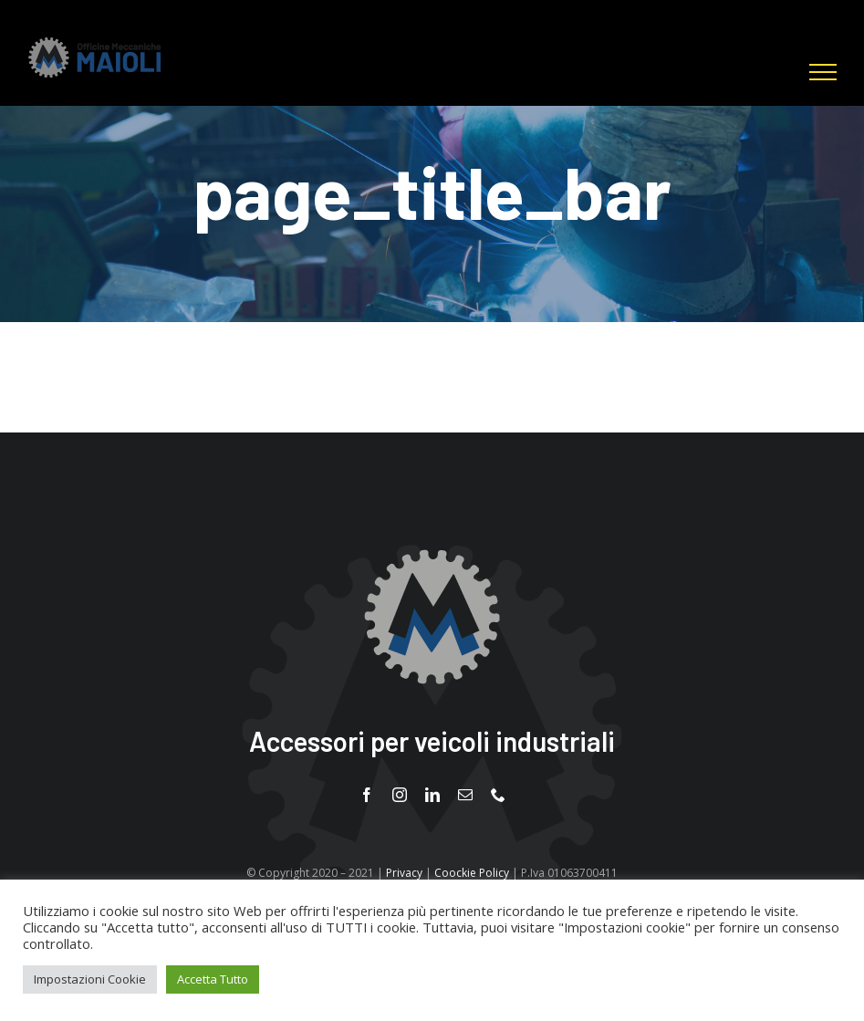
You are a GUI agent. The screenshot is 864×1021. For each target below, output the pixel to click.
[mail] (465, 794)
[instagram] (399, 794)
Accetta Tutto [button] (212, 979)
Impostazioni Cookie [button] (90, 979)
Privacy (404, 872)
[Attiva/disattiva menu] (823, 72)
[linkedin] (432, 794)
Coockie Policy (471, 872)
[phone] (498, 794)
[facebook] (366, 794)
